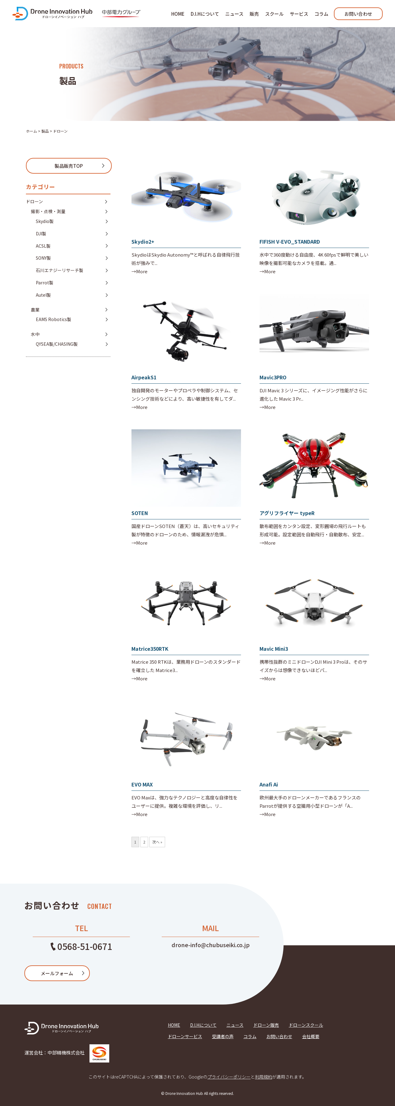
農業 (35, 310)
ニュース (234, 13)
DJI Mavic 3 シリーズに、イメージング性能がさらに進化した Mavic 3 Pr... (314, 394)
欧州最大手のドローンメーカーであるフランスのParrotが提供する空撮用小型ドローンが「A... (310, 801)
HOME (178, 13)
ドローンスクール (306, 1025)
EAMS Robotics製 (53, 319)
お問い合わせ (358, 13)
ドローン (34, 201)
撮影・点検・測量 (48, 211)
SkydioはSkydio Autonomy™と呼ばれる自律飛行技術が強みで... (185, 258)
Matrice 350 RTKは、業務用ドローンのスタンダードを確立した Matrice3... (186, 665)
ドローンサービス (185, 1036)
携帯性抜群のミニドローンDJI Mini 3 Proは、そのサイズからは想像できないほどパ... (313, 665)
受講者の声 (223, 1036)
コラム (321, 13)
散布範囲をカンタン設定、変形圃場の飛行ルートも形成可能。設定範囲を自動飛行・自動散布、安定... (313, 530)
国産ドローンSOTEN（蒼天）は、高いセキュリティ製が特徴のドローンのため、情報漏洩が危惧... (185, 530)
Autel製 (43, 295)
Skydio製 (45, 221)
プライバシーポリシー (229, 1077)
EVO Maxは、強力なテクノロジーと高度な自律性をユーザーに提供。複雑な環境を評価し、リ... (184, 801)
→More (139, 271)
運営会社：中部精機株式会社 (66, 1052)
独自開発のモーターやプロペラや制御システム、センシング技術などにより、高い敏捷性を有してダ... (184, 394)
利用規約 (263, 1077)
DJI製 (41, 233)
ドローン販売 (266, 1025)
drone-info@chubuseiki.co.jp (211, 945)
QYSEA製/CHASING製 (57, 344)
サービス (299, 13)
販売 (254, 13)
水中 (35, 334)
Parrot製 (44, 282)
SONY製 (43, 258)
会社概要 (310, 1036)
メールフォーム (57, 973)
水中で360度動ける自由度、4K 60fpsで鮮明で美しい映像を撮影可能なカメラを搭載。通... (314, 258)
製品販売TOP (69, 166)
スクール (274, 13)
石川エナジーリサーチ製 (59, 270)
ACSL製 (43, 246)
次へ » (157, 841)
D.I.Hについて (205, 13)
